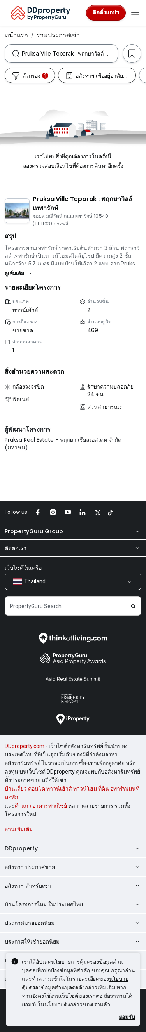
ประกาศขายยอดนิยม (73, 923)
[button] (19, 274)
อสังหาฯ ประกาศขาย (73, 867)
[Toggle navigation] (135, 13)
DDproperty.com (24, 746)
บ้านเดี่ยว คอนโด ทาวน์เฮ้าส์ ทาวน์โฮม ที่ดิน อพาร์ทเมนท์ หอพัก (72, 793)
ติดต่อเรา (73, 548)
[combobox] (70, 53)
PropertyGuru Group (73, 531)
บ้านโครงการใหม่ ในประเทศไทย (73, 904)
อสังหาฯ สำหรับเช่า (73, 885)
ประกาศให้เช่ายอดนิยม (73, 941)
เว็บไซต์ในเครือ (23, 568)
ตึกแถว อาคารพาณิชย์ (41, 806)
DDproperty (73, 848)
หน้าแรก (16, 35)
